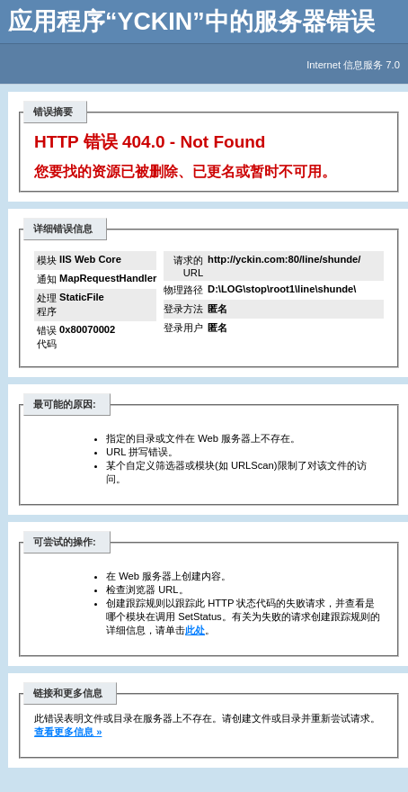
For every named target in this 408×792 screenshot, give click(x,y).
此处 (195, 630)
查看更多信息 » (68, 731)
